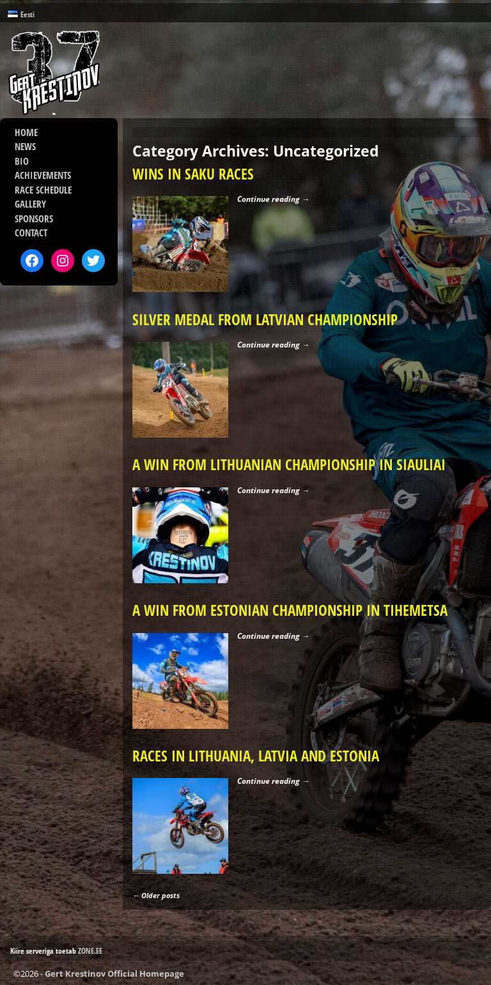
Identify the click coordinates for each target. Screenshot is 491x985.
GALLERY (30, 203)
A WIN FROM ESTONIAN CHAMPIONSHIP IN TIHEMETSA (290, 610)
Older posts (156, 895)
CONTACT (31, 232)
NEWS (25, 146)
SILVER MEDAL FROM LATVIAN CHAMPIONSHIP (265, 320)
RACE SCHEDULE (43, 189)
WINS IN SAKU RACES (193, 174)
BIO (22, 161)
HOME (26, 132)
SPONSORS (34, 218)
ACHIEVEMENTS (43, 175)
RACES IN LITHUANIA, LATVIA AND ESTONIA (255, 756)
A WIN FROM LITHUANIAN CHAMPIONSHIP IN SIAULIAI (289, 465)
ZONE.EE (90, 950)
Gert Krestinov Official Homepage (114, 973)
